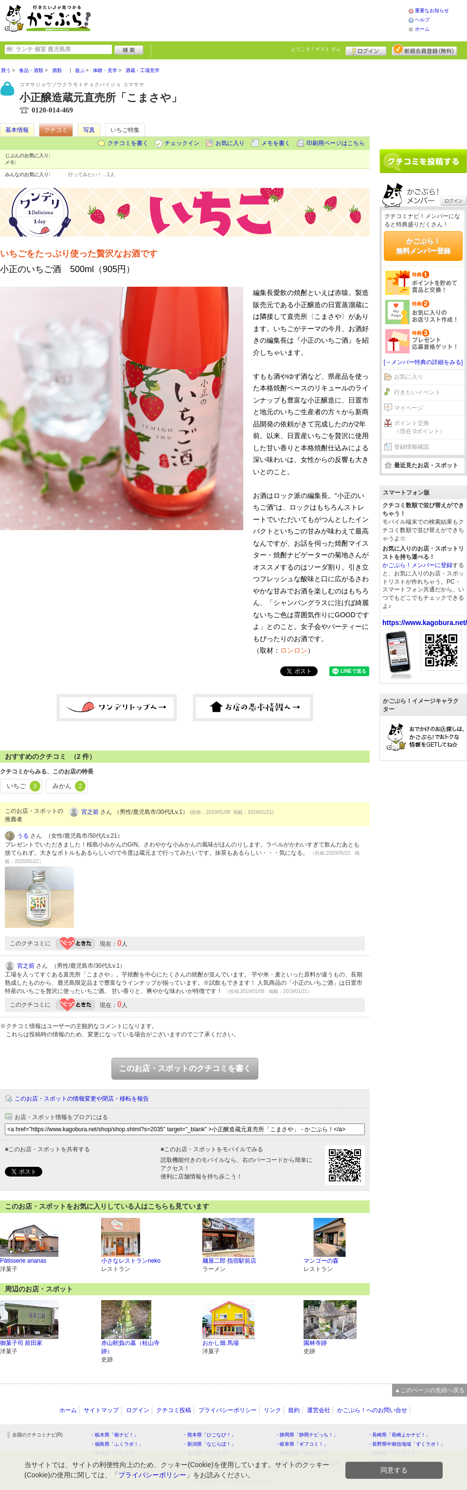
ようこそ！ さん (316, 49)
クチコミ (56, 130)
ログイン (366, 49)
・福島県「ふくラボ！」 (117, 1444)
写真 (89, 130)
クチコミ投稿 (173, 1410)
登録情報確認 (411, 446)
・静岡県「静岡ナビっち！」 (306, 1434)
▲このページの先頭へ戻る (430, 1390)
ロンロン (293, 650)
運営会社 (318, 1410)
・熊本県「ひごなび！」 (209, 1434)
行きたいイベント (417, 392)
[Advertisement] (423, 100)
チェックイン (181, 143)
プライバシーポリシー (227, 1410)
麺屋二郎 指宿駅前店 (229, 1260)
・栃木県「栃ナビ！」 (114, 1434)
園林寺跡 (315, 1343)
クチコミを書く (128, 143)
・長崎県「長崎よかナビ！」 (399, 1434)
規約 (294, 1410)
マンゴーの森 (321, 1260)
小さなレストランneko (131, 1260)
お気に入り (230, 143)
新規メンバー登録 (424, 49)
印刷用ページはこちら (335, 143)
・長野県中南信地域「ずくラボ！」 (406, 1444)
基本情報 (17, 130)
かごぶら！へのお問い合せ (372, 1410)
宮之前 (90, 812)
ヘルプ (422, 19)
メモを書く (275, 143)
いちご (23, 786)
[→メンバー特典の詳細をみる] (423, 362)
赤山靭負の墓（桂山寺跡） (130, 1347)
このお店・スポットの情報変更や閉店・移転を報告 (82, 1098)
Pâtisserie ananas (23, 1260)
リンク (272, 1410)
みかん (69, 786)
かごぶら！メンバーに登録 (417, 565)
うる (23, 835)
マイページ (408, 408)
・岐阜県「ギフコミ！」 (301, 1444)
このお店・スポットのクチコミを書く (185, 1068)
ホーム (422, 29)
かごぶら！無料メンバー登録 (423, 246)
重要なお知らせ (432, 10)
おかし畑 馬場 (220, 1343)
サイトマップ (101, 1410)
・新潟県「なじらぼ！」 (209, 1444)
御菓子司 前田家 (21, 1343)
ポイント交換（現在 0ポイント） (420, 427)
